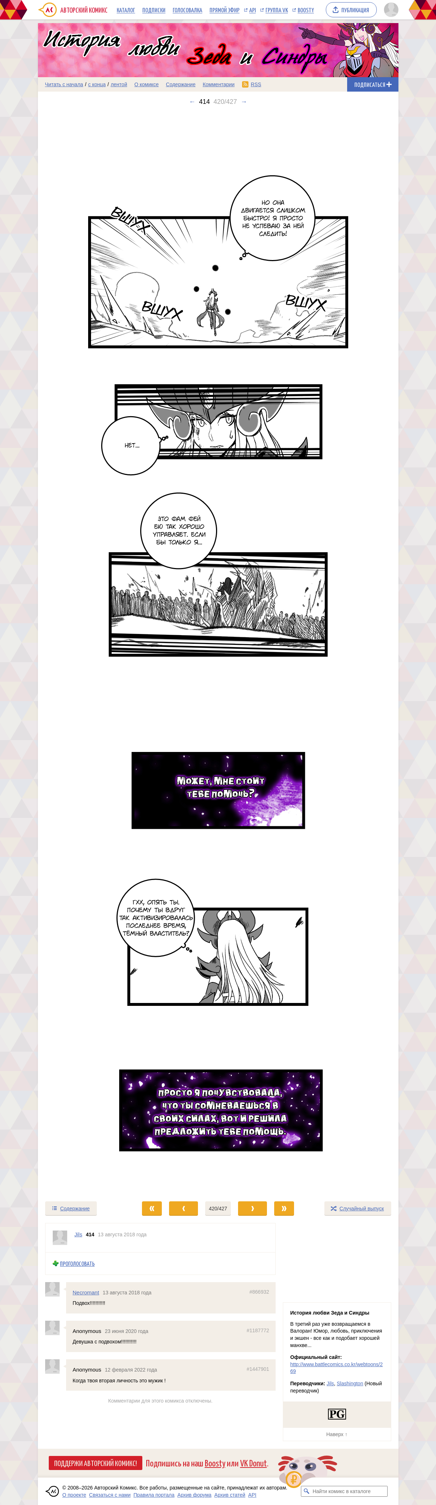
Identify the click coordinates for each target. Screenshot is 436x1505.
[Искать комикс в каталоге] (306, 1491)
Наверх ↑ (336, 1434)
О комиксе (146, 84)
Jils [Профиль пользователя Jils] (78, 1234)
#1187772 (257, 1330)
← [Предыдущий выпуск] (192, 101)
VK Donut (253, 1462)
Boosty (306, 10)
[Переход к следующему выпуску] (218, 653)
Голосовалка (187, 10)
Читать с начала (64, 84)
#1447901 (257, 1369)
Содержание (180, 84)
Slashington (350, 1383)
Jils (330, 1383)
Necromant (86, 1292)
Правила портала (153, 1495)
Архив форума (194, 1495)
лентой (119, 84)
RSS (256, 84)
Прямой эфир (224, 10)
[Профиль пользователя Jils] (60, 1238)
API (252, 10)
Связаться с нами (110, 1495)
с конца (97, 84)
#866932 (259, 1291)
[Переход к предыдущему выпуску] (83, 653)
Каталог (126, 10)
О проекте (74, 1495)
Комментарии (218, 84)
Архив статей (229, 1495)
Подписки (153, 10)
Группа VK (277, 10)
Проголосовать (77, 1263)
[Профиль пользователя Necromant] (55, 1289)
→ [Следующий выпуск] (244, 101)
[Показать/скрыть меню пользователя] (389, 9)
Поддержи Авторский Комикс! (95, 1462)
